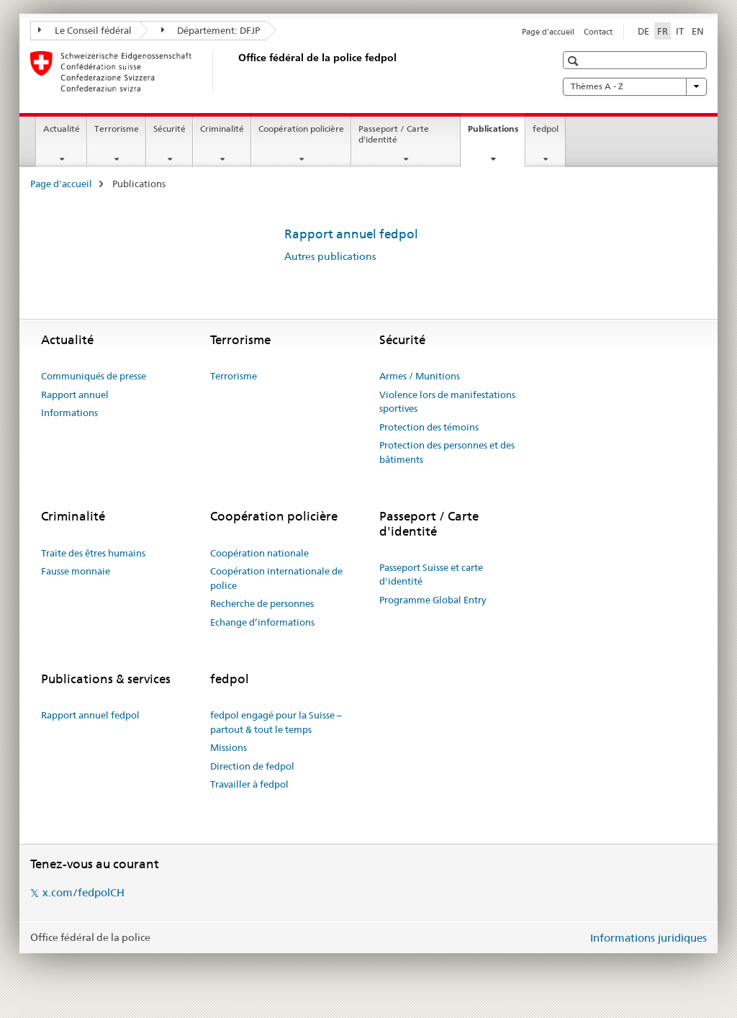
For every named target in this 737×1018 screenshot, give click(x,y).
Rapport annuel (75, 394)
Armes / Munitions (419, 376)
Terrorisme (116, 128)
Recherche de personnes (262, 603)
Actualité (61, 128)
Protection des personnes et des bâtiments (447, 452)
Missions (228, 747)
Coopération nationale (259, 553)
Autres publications (330, 256)
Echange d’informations (262, 622)
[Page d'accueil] (235, 71)
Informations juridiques (648, 938)
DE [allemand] (643, 31)
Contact (598, 32)
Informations (69, 412)
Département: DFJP (211, 30)
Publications (496, 133)
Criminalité (222, 128)
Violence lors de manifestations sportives (447, 402)
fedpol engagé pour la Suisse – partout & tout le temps (276, 722)
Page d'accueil (548, 32)
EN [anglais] (698, 31)
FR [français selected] (662, 31)
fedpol (546, 128)
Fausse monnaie (75, 571)
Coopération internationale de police (276, 578)
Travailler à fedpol (249, 784)
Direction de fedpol (252, 766)
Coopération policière (301, 128)
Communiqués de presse (93, 376)
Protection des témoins (429, 427)
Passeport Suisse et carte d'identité (431, 574)
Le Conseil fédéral (85, 30)
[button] (574, 61)
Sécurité (169, 128)
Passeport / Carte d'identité (393, 134)
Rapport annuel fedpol (351, 234)
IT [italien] (680, 31)
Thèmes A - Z (635, 86)
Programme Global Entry (432, 599)
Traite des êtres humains (93, 553)
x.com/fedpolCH (83, 892)
